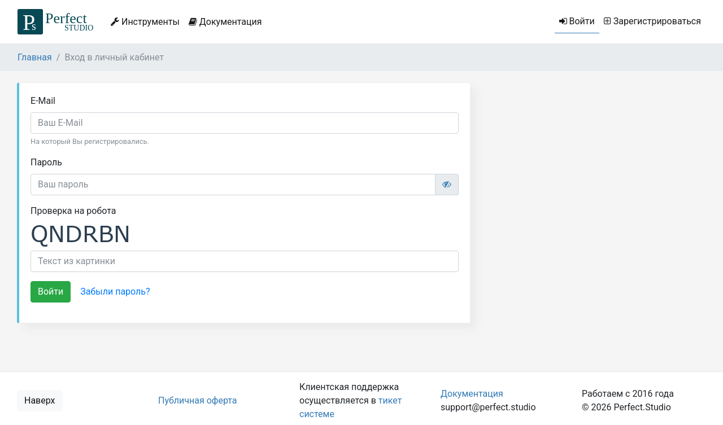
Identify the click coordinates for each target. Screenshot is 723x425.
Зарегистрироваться (652, 21)
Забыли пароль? (115, 291)
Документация (225, 21)
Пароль (46, 162)
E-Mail (43, 100)
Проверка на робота (73, 210)
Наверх (39, 400)
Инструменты (145, 21)
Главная (35, 57)
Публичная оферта (197, 400)
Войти (577, 21)
